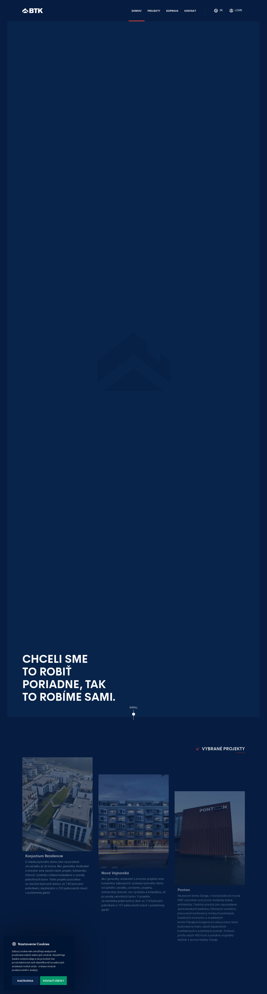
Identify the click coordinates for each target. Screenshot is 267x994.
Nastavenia (25, 980)
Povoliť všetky (53, 980)
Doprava (172, 10)
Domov (137, 10)
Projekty (153, 10)
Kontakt (190, 10)
